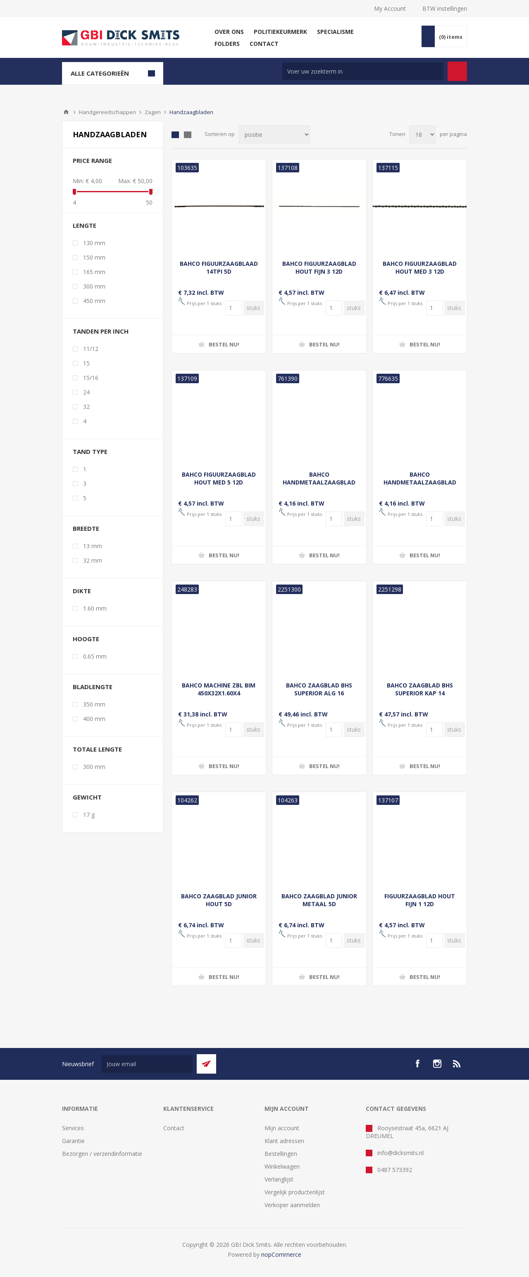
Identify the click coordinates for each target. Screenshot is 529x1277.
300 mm (94, 286)
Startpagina (66, 112)
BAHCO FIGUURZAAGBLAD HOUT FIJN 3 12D (319, 267)
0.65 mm (95, 656)
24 (86, 392)
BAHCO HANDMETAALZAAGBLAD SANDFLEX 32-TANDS (420, 482)
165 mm (94, 272)
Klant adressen (284, 1141)
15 (86, 363)
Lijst (187, 134)
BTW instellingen (444, 8)
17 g (89, 815)
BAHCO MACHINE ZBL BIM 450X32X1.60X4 (218, 689)
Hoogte (86, 639)
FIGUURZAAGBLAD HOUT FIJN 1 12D (419, 900)
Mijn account (281, 1128)
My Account (390, 8)
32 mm (92, 560)
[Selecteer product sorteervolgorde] (274, 134)
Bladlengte (92, 687)
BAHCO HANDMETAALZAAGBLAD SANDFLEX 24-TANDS (319, 482)
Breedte (86, 528)
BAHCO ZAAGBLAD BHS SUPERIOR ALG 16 (319, 689)
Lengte (84, 225)
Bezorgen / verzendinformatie (102, 1154)
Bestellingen (280, 1154)
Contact (173, 1128)
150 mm (94, 257)
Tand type (90, 451)
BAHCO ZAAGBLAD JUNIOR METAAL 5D (319, 900)
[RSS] (457, 1063)
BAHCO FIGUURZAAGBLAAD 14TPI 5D (219, 267)
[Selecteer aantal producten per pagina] (422, 134)
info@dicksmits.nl (400, 1153)
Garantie (73, 1141)
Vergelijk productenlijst (294, 1192)
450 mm (94, 301)
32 (86, 407)
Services (73, 1128)
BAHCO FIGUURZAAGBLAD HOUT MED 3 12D (420, 267)
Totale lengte (97, 749)
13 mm (92, 546)
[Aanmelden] (147, 1064)
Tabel (175, 134)
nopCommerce (281, 1254)
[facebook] (417, 1063)
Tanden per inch (101, 331)
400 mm (94, 719)
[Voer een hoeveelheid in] (233, 308)
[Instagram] (437, 1063)
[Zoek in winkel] (362, 71)
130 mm (94, 243)
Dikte (82, 591)
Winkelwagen (282, 1166)
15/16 (90, 378)
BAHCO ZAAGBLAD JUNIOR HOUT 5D (219, 900)
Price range (92, 160)
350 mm (94, 704)
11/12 (90, 349)
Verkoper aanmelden (292, 1205)
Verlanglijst (278, 1179)
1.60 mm (95, 608)
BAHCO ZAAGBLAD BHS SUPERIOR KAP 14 (420, 689)
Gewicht (87, 797)
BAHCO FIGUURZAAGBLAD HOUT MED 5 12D (219, 478)
